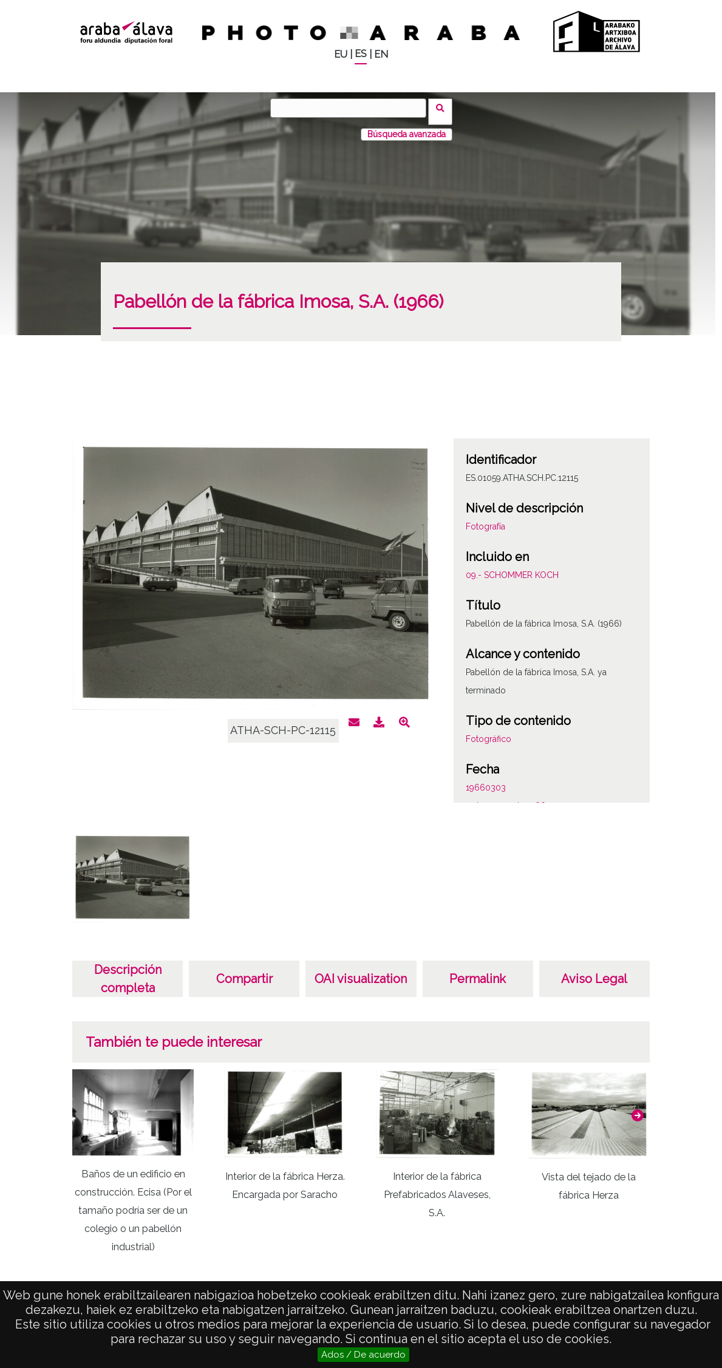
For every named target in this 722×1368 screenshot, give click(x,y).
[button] (638, 1107)
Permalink (477, 971)
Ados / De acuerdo (363, 1354)
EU (340, 54)
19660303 (486, 780)
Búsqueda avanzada (406, 127)
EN (381, 54)
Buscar (444, 107)
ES (361, 54)
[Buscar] (352, 108)
